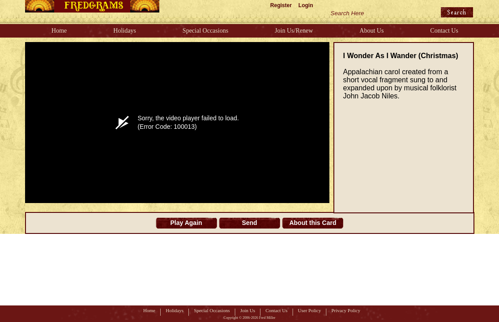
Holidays (124, 30)
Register (281, 5)
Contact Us (444, 30)
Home (59, 30)
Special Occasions (205, 30)
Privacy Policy (345, 310)
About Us (371, 30)
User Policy (309, 310)
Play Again (186, 222)
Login (306, 5)
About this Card (312, 222)
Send (249, 222)
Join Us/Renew (294, 30)
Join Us (247, 310)
